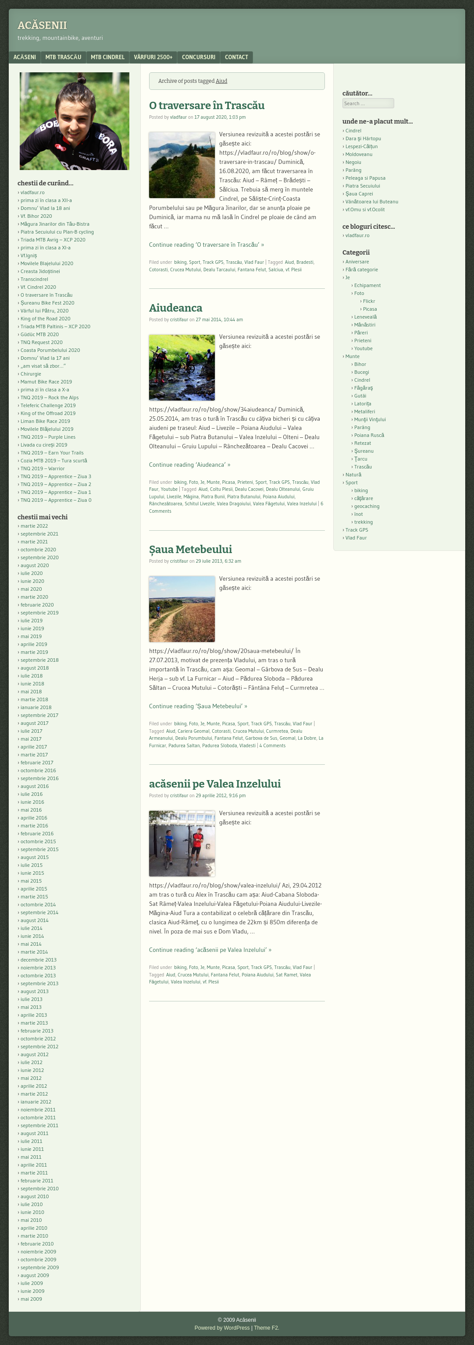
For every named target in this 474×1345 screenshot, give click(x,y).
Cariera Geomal (194, 731)
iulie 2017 (32, 731)
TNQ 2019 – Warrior (43, 468)
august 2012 (35, 1054)
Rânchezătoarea (165, 503)
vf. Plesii (293, 269)
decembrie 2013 (39, 959)
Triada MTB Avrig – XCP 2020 (53, 239)
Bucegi (361, 372)
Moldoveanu (359, 154)
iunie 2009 (32, 1291)
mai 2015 (31, 880)
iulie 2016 (32, 794)
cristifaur (179, 319)
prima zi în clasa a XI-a (46, 247)
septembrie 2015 (40, 849)
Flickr (369, 301)
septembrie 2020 (40, 557)
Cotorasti (158, 269)
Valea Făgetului (269, 503)
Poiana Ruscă (369, 435)
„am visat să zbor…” (43, 365)
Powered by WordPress (222, 1328)
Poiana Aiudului (278, 496)
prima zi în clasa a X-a (45, 389)
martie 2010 (34, 1235)
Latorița (362, 403)
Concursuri (198, 56)
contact (236, 56)
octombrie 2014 (38, 904)
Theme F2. (266, 1328)
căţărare (363, 498)
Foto (193, 482)
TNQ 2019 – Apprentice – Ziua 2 (56, 484)
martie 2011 (34, 1172)
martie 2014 (34, 951)
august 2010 (35, 1196)
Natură (353, 474)
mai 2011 (31, 1156)
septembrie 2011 (39, 1125)
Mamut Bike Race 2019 (46, 381)
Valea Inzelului (302, 503)
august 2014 (35, 920)
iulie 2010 (32, 1204)
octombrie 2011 (38, 1117)
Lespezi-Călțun (362, 146)
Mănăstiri (364, 324)
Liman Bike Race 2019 (45, 421)
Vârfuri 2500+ (153, 56)
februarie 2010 (37, 1243)
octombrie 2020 (38, 549)
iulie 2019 (32, 620)
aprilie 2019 (34, 644)
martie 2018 (34, 699)
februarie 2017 (37, 762)
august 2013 (35, 991)
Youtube (169, 489)
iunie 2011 (32, 1149)
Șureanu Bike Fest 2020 (48, 302)
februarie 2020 (37, 604)
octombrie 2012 (38, 1038)
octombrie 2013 (38, 975)
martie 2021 (34, 541)
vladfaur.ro (33, 192)
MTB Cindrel (108, 56)
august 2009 (35, 1275)
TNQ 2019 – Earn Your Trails (52, 452)
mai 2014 (31, 943)
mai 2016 (31, 809)
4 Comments (273, 745)
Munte (213, 482)
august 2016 (35, 786)
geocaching (367, 506)
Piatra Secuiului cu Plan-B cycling (57, 231)
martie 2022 (34, 525)
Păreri (361, 332)
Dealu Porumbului (193, 738)
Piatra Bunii (213, 496)
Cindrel (353, 130)
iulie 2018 (32, 675)
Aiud (289, 262)
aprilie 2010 (34, 1227)
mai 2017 (31, 738)
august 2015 (35, 857)
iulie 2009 (32, 1283)
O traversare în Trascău (207, 105)
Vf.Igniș (29, 255)
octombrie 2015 (38, 841)
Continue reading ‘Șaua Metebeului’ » (198, 706)
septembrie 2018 (40, 660)
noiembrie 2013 (38, 967)
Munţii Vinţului (370, 419)
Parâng (353, 170)
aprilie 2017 (34, 746)
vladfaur (178, 117)
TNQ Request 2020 (42, 342)
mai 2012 (31, 1078)
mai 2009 (31, 1298)
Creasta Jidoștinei (40, 271)
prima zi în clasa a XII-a (46, 200)
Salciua (275, 269)
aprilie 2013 (34, 1014)
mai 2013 (31, 1007)
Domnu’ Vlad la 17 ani (45, 358)
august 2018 (35, 667)
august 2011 (35, 1133)
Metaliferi (364, 411)
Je (202, 482)
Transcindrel (34, 279)
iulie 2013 (32, 999)
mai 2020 (31, 589)
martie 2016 (34, 825)
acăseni (25, 56)
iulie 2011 (32, 1141)
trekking (363, 521)
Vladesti (247, 745)
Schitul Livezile (199, 503)
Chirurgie (31, 373)
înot (358, 514)
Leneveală (365, 316)
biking (180, 262)
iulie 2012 (32, 1062)
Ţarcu (360, 458)
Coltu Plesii (221, 489)
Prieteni (245, 482)
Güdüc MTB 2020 (40, 334)
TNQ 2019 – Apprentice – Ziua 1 (56, 492)
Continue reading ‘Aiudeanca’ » (190, 464)
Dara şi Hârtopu (363, 138)
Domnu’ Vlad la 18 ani (45, 208)
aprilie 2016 (34, 817)
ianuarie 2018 (36, 707)
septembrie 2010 (40, 1188)
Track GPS (213, 262)
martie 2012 (34, 1093)
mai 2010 (31, 1220)
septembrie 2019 (40, 612)
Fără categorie (362, 269)
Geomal (288, 738)
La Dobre (307, 738)
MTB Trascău (64, 56)
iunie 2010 (32, 1212)
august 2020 (35, 565)
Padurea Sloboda (219, 745)
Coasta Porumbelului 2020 (50, 350)
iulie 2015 (32, 865)
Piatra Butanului (243, 496)
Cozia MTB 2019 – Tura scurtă (54, 460)
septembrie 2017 (39, 715)
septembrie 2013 (39, 983)
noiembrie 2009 (38, 1251)
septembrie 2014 (39, 912)
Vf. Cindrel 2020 (38, 287)
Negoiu (353, 162)
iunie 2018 (32, 683)
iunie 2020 (32, 581)
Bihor (360, 364)
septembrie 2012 (39, 1046)
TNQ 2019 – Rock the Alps (49, 397)
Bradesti (305, 262)
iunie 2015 (32, 872)
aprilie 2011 (34, 1164)
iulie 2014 (32, 928)
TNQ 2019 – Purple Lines (48, 436)
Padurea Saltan (184, 745)
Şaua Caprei (359, 193)
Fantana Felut (252, 269)
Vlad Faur (254, 262)
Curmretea (277, 731)
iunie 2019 (32, 628)
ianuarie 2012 (36, 1101)
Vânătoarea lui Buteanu (372, 201)
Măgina (191, 496)
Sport (194, 262)
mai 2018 (31, 691)
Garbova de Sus (262, 738)
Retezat (362, 443)
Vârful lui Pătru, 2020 (44, 310)
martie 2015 (34, 896)
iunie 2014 (32, 936)
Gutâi (360, 395)
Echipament (367, 285)
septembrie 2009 (40, 1267)
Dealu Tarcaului (219, 269)
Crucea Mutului (185, 269)
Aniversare (357, 261)
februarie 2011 (37, 1180)
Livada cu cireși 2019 (44, 444)
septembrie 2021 (39, 533)
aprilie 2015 (34, 888)
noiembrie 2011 (38, 1109)
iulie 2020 (32, 573)
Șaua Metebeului (190, 549)
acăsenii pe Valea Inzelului (215, 784)
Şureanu (364, 450)
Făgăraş (363, 387)
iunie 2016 (32, 801)
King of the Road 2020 (46, 318)
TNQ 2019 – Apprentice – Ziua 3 (56, 476)
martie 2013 (34, 1022)
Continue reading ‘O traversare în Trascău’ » (206, 244)
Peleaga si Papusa (365, 177)
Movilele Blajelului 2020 (47, 263)
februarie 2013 (37, 1030)
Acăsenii (42, 25)
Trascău (234, 262)
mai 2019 (31, 636)
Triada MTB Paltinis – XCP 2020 (55, 326)
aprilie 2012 (34, 1085)
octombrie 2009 (38, 1259)
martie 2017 (34, 754)
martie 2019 (34, 652)
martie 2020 (34, 596)
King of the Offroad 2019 (48, 413)
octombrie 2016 (38, 770)
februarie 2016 (37, 833)
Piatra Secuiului (363, 185)
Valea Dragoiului (234, 503)
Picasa (228, 482)
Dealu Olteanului (283, 489)
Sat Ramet (286, 975)
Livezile (174, 496)
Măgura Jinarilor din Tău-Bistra (55, 223)
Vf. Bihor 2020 (36, 216)
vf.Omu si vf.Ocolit (365, 209)
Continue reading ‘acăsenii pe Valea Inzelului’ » (210, 950)
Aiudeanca (176, 308)
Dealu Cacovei (249, 489)
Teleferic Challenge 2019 (48, 405)
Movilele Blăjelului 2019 (47, 429)
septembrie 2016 (40, 778)
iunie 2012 (32, 1070)
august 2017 (35, 723)
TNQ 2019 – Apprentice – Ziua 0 (56, 500)
